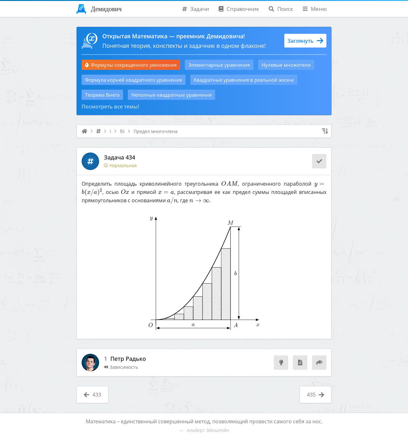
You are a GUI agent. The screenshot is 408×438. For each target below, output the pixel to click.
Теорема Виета (102, 95)
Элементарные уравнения (219, 65)
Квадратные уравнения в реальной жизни (244, 80)
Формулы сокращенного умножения (131, 65)
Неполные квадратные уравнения (171, 95)
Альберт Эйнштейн (208, 430)
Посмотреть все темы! (110, 106)
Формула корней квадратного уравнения (133, 80)
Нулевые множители (286, 65)
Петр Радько (128, 359)
